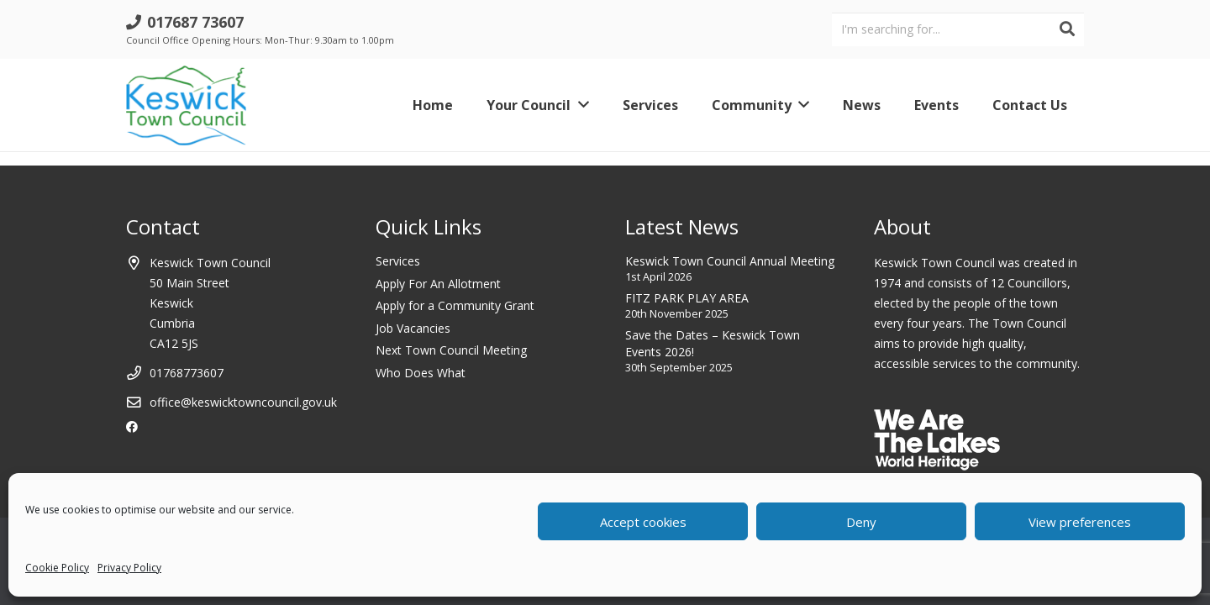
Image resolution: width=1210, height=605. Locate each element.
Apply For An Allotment (438, 284)
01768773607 (187, 373)
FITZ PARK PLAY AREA (687, 298)
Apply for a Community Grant (455, 305)
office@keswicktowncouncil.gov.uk (243, 402)
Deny (861, 521)
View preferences (1079, 521)
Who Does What (421, 373)
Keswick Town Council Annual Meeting (729, 261)
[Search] (1067, 29)
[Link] (186, 105)
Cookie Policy (57, 567)
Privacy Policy (129, 567)
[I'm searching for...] (958, 29)
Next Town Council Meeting (451, 350)
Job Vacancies (413, 328)
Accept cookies (643, 521)
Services (398, 261)
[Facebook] (132, 427)
